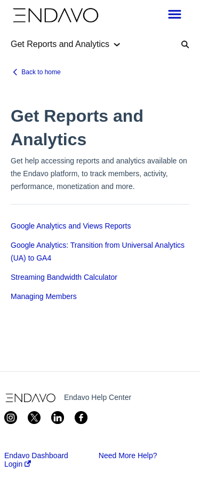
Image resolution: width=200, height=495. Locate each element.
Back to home (40, 72)
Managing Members (44, 296)
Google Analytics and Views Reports (71, 226)
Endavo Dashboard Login (36, 459)
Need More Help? (128, 455)
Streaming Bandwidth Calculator (64, 277)
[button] (174, 15)
